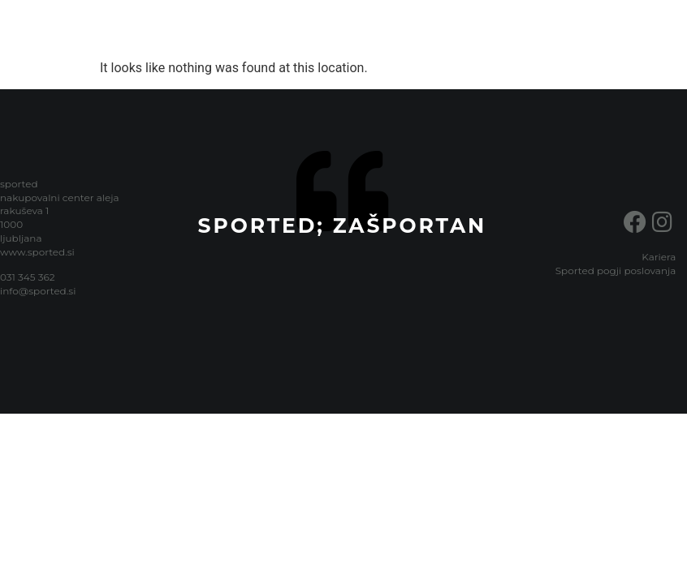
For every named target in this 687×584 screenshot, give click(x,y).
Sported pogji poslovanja (615, 270)
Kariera (659, 257)
